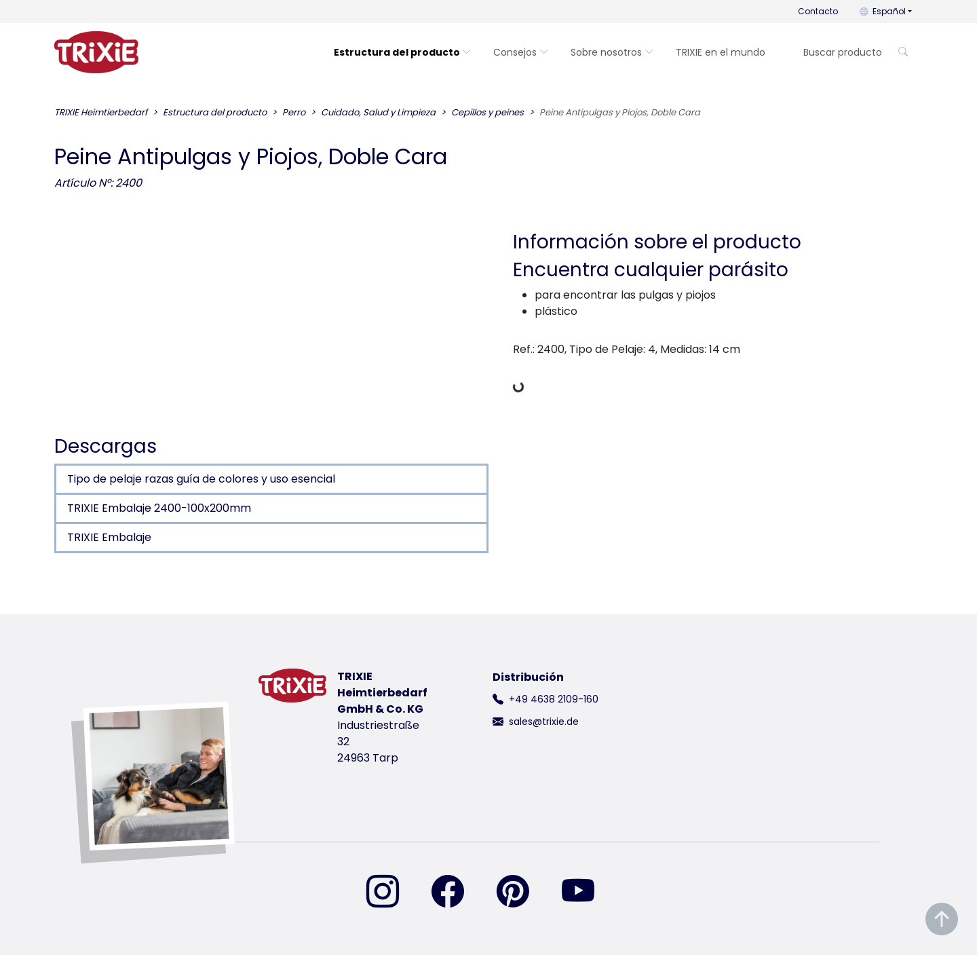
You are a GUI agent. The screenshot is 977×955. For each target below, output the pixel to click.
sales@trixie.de (544, 721)
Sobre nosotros (612, 52)
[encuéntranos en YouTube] (586, 892)
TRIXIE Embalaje (109, 537)
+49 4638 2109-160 (553, 699)
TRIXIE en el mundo (720, 52)
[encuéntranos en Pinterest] (521, 892)
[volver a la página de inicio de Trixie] (96, 52)
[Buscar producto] (841, 52)
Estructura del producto (403, 52)
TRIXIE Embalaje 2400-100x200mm (159, 508)
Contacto (818, 11)
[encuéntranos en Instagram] (390, 892)
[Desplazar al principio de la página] (941, 919)
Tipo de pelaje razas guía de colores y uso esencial (201, 479)
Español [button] (883, 11)
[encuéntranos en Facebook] (456, 892)
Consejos (521, 52)
